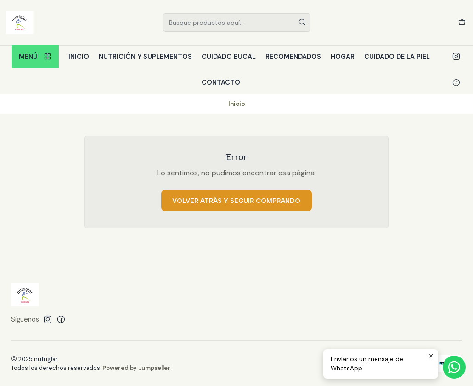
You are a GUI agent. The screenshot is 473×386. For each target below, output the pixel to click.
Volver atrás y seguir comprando (236, 200)
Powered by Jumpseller (136, 368)
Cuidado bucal (229, 56)
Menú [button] (35, 56)
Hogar (343, 56)
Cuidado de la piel (397, 56)
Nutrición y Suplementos (145, 56)
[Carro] (461, 22)
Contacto (221, 82)
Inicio (78, 56)
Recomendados (293, 56)
